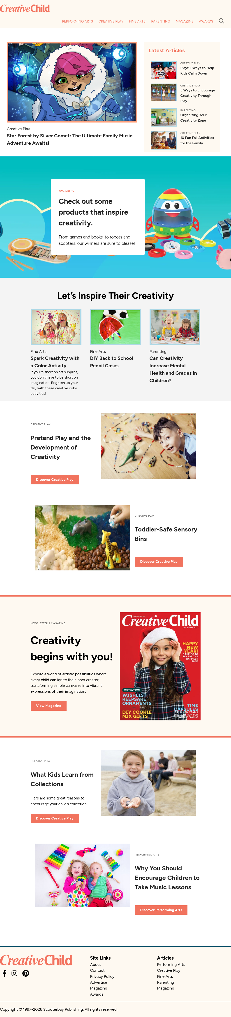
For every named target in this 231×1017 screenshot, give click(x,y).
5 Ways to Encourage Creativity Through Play (197, 95)
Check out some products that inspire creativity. (93, 212)
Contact (97, 970)
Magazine (184, 21)
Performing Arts (77, 21)
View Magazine (48, 706)
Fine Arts (137, 21)
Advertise (98, 982)
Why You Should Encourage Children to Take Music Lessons (167, 877)
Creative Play (111, 21)
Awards (206, 21)
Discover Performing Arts (161, 910)
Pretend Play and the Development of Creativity (61, 447)
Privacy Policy (102, 976)
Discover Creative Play (55, 479)
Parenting (160, 21)
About (95, 964)
